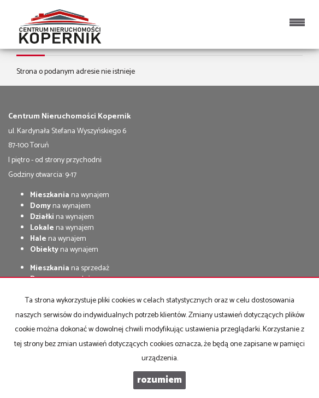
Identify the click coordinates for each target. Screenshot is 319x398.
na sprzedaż (69, 268)
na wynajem (69, 195)
